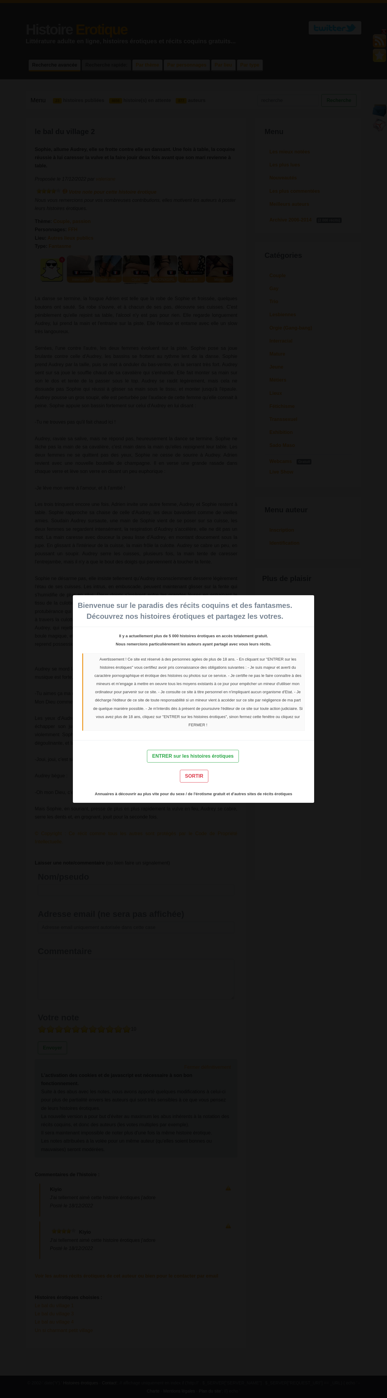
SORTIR (194, 776)
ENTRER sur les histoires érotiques (192, 756)
